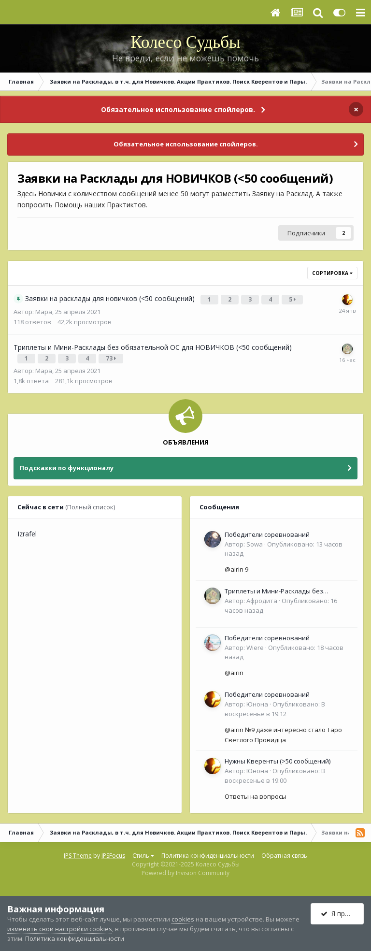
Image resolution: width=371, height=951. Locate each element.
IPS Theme (78, 852)
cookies (182, 919)
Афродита (261, 596)
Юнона (257, 700)
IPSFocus (113, 852)
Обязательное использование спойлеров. (178, 109)
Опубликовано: (275, 705)
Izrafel (27, 529)
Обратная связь (284, 852)
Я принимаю (342, 913)
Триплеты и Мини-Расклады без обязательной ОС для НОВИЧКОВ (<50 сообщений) (283, 587)
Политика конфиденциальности (207, 852)
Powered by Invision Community (185, 869)
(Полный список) (90, 503)
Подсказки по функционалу (67, 464)
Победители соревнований (267, 530)
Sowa (254, 540)
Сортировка (332, 273)
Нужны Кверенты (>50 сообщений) (277, 757)
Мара (43, 309)
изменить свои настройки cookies (59, 928)
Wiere (255, 643)
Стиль (143, 852)
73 (112, 355)
